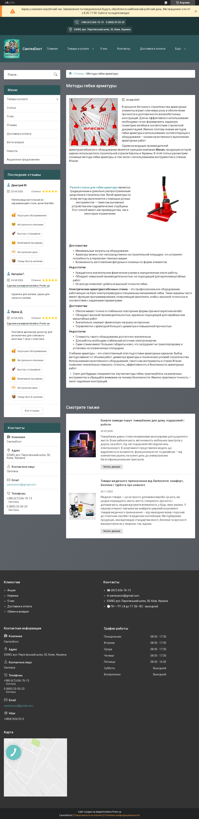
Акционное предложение (23, 159)
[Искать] (55, 74)
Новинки (12, 595)
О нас (103, 48)
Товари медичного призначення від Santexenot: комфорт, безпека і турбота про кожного (142, 483)
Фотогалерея (15, 142)
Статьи (79, 73)
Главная (52, 48)
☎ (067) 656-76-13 (119, 590)
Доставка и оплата (152, 48)
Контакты (123, 48)
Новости (12, 151)
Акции (11, 590)
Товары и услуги (78, 48)
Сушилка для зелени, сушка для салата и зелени (30, 296)
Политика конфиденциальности (122, 815)
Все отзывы (32, 410)
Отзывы (12, 125)
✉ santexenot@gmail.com (123, 595)
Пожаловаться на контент (88, 815)
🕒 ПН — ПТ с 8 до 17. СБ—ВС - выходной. (133, 606)
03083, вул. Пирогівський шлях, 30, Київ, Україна (137, 600)
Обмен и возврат (18, 611)
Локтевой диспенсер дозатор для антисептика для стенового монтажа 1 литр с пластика (31, 335)
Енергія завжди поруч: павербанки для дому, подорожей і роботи (142, 422)
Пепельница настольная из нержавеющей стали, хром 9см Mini (32, 201)
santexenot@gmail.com (21, 484)
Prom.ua (116, 811)
